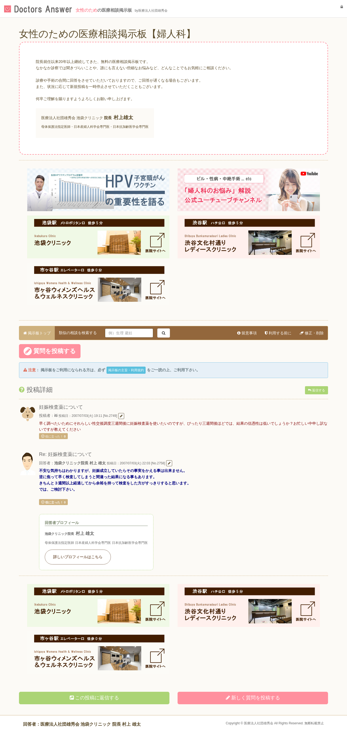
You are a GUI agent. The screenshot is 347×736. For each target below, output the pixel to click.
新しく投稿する (253, 697)
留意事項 (247, 333)
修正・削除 (312, 333)
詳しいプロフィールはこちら (77, 557)
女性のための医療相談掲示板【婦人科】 (107, 33)
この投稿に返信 (94, 697)
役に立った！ (53, 436)
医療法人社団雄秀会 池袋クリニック (72, 118)
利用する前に (278, 333)
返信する (316, 390)
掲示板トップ (37, 333)
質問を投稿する (50, 351)
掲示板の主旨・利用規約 (126, 370)
